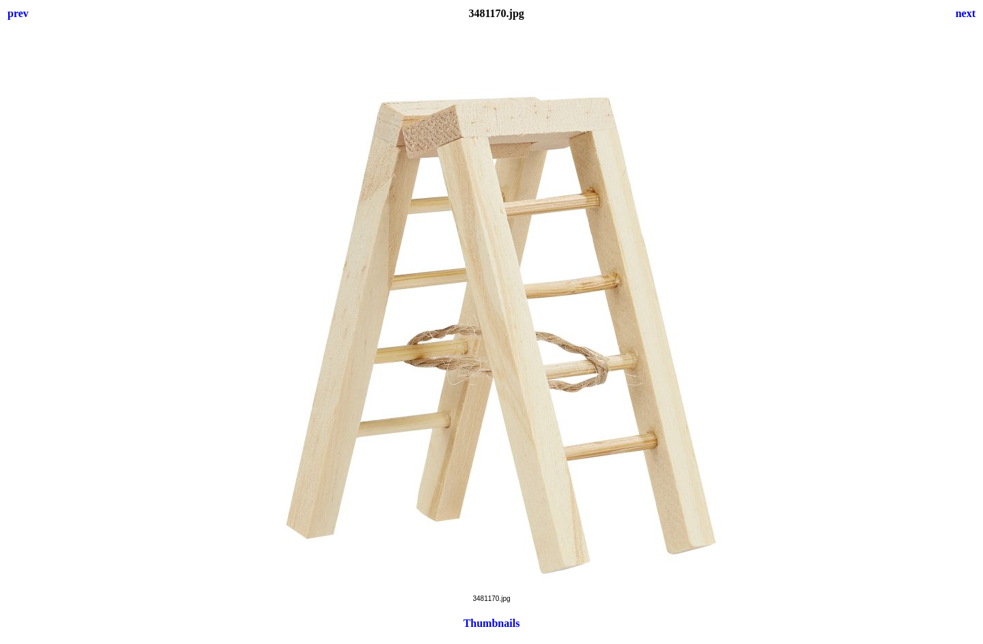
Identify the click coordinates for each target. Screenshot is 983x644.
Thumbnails (492, 623)
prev (18, 13)
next (965, 13)
